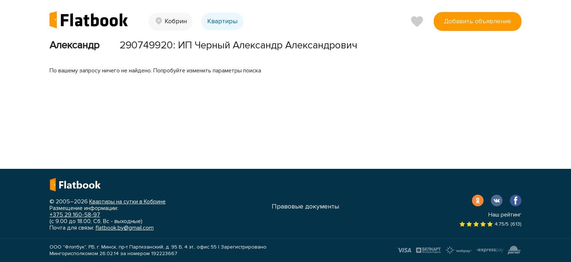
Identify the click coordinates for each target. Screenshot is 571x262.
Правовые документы (305, 206)
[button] (171, 22)
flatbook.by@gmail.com (124, 227)
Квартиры (222, 21)
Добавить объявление (477, 21)
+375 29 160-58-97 (75, 214)
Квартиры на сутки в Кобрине (127, 201)
